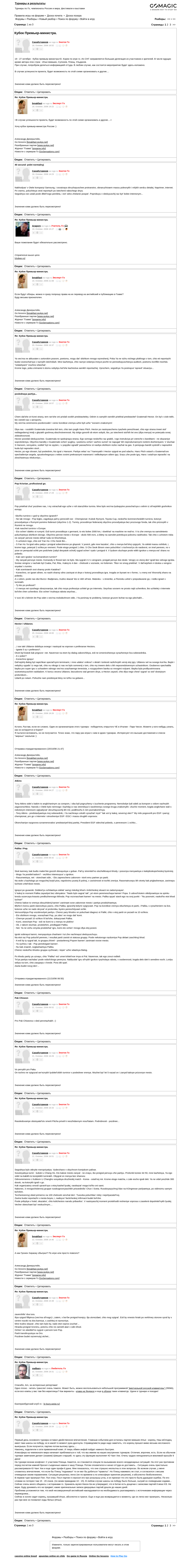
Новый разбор (47, 19)
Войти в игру (87, 19)
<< (168, 19)
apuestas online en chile (52, 1556)
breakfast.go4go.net (37, 142)
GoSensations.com (49, 151)
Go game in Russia (77, 1556)
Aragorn (36, 226)
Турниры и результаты (30, 3)
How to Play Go (119, 1556)
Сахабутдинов (40, 42)
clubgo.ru (19, 258)
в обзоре (106, 1391)
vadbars (36, 1368)
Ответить (29, 92)
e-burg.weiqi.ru (51, 1404)
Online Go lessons (99, 1556)
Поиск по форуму (68, 19)
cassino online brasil (26, 1556)
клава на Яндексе (85, 1391)
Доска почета (55, 15)
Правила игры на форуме (29, 15)
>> (173, 19)
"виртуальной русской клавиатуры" (147, 1388)
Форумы (19, 19)
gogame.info (39, 148)
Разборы (32, 19)
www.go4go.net (45, 145)
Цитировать (44, 92)
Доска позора (74, 15)
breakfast (37, 103)
